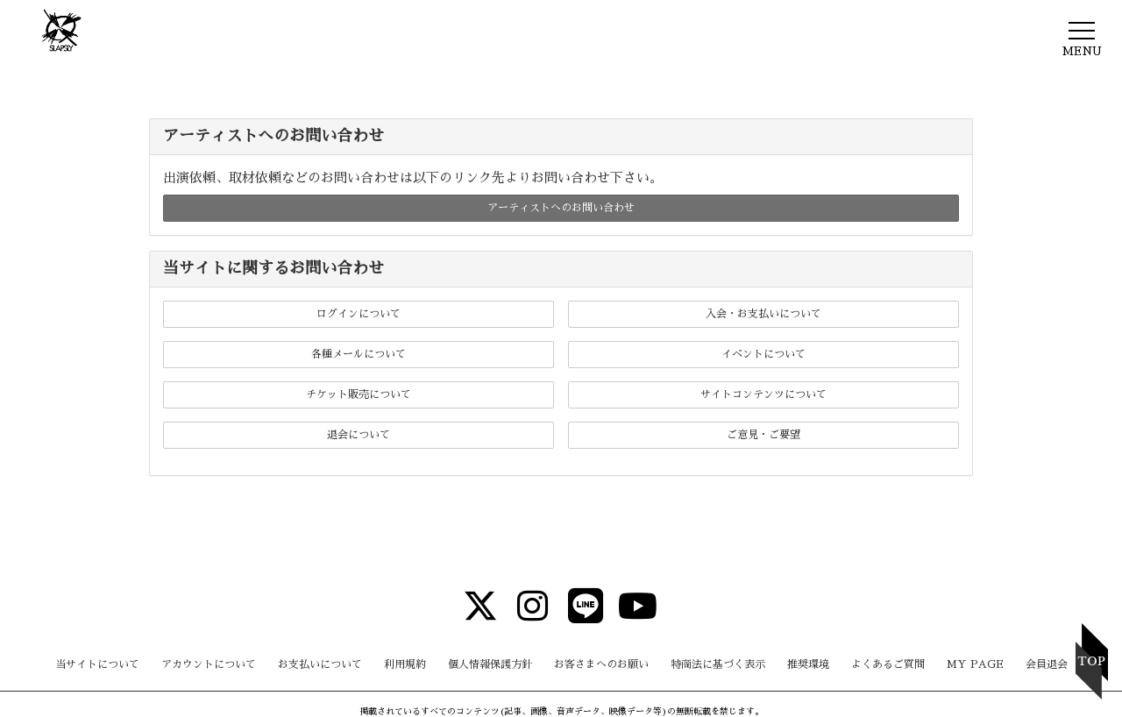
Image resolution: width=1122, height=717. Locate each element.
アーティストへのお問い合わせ (561, 207)
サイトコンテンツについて (763, 394)
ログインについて (358, 314)
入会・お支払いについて (763, 314)
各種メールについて (358, 354)
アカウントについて (208, 664)
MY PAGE (975, 664)
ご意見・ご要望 (763, 434)
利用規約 (405, 664)
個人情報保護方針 (490, 664)
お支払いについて (320, 664)
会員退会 (1047, 664)
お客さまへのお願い (601, 664)
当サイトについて (97, 664)
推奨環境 (808, 664)
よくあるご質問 (888, 664)
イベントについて (763, 354)
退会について (358, 434)
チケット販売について (358, 394)
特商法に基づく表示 (718, 664)
